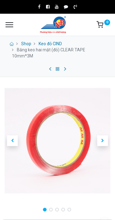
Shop (26, 43)
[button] (13, 140)
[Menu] (9, 25)
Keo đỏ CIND (50, 43)
